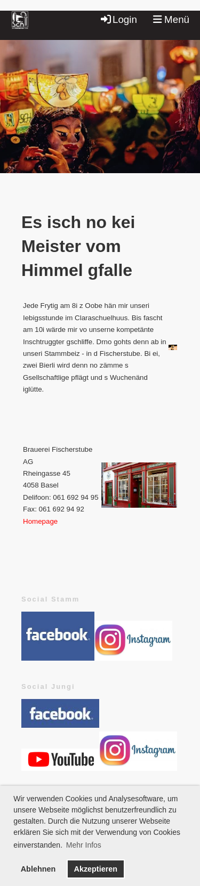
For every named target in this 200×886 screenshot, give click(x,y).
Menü (171, 19)
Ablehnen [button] (38, 869)
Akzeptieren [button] (95, 869)
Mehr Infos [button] (83, 845)
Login (118, 19)
